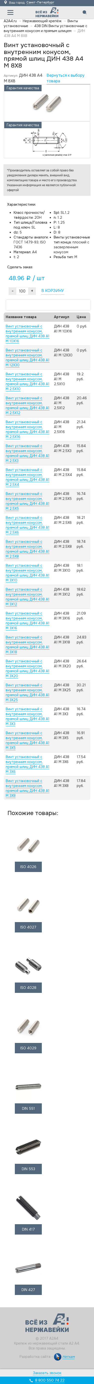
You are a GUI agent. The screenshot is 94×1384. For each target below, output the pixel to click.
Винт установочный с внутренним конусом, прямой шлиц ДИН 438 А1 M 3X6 (27, 764)
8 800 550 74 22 (50, 1380)
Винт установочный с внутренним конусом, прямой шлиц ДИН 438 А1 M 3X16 (27, 620)
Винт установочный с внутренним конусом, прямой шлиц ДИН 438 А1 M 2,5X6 (27, 525)
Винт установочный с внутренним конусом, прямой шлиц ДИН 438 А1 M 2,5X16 (27, 429)
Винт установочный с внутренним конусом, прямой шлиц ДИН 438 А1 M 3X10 (27, 573)
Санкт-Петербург (40, 2)
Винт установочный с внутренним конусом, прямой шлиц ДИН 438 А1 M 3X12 (27, 596)
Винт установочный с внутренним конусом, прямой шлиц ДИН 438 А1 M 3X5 (27, 740)
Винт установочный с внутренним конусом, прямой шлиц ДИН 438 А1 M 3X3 (27, 716)
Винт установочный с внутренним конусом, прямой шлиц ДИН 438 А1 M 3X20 (27, 668)
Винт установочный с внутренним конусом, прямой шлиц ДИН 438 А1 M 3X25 (27, 692)
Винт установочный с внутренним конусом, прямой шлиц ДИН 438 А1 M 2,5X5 (27, 501)
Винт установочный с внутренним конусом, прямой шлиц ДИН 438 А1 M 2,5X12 (27, 405)
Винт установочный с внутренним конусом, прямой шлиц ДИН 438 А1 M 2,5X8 (27, 549)
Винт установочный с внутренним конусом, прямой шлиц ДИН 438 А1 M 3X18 (27, 644)
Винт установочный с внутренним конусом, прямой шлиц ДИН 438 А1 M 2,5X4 (27, 477)
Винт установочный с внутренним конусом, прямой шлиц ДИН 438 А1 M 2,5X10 (27, 381)
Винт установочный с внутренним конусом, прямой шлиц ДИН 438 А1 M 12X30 (27, 357)
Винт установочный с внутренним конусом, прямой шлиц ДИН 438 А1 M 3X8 (27, 788)
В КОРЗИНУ (52, 290)
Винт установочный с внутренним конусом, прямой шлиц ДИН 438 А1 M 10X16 (27, 333)
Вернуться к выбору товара (66, 78)
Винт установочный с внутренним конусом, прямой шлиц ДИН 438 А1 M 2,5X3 (27, 453)
